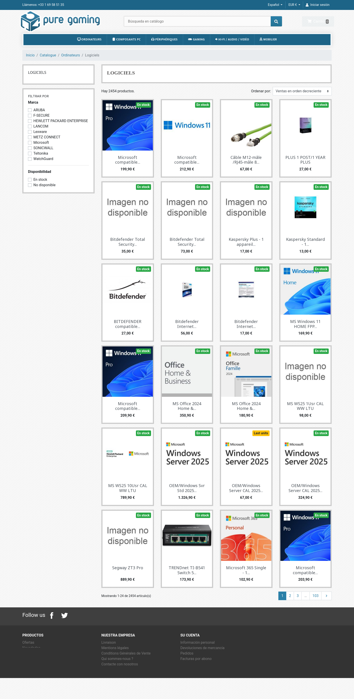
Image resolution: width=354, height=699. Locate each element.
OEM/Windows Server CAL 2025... (246, 498)
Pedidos (186, 664)
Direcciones (189, 674)
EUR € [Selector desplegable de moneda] (293, 5)
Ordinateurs (89, 49)
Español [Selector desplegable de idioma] (274, 5)
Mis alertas (189, 685)
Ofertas (28, 653)
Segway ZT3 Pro (127, 578)
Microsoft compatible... (127, 170)
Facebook (51, 625)
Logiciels (37, 82)
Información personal (197, 653)
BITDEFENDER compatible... (127, 334)
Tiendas (107, 685)
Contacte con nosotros (119, 674)
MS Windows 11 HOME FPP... (305, 334)
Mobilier (268, 49)
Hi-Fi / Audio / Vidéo (232, 49)
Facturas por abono (196, 669)
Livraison (108, 653)
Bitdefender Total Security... (127, 252)
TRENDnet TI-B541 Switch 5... (187, 580)
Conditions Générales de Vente (126, 664)
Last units (261, 444)
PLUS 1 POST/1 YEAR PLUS (305, 170)
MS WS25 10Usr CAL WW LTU (127, 498)
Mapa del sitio (112, 680)
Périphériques (164, 49)
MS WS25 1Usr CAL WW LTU (305, 416)
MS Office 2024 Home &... (186, 416)
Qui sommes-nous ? (117, 669)
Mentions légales (115, 658)
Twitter (64, 625)
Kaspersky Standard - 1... (305, 252)
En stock (143, 115)
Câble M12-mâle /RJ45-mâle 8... (246, 170)
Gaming (196, 49)
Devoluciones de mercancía (202, 658)
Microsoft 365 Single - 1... (246, 580)
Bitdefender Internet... (187, 334)
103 (315, 606)
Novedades (31, 658)
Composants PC (126, 49)
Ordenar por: (261, 101)
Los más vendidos (36, 664)
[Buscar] (203, 26)
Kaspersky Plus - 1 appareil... (246, 252)
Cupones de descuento (198, 680)
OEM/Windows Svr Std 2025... (187, 498)
